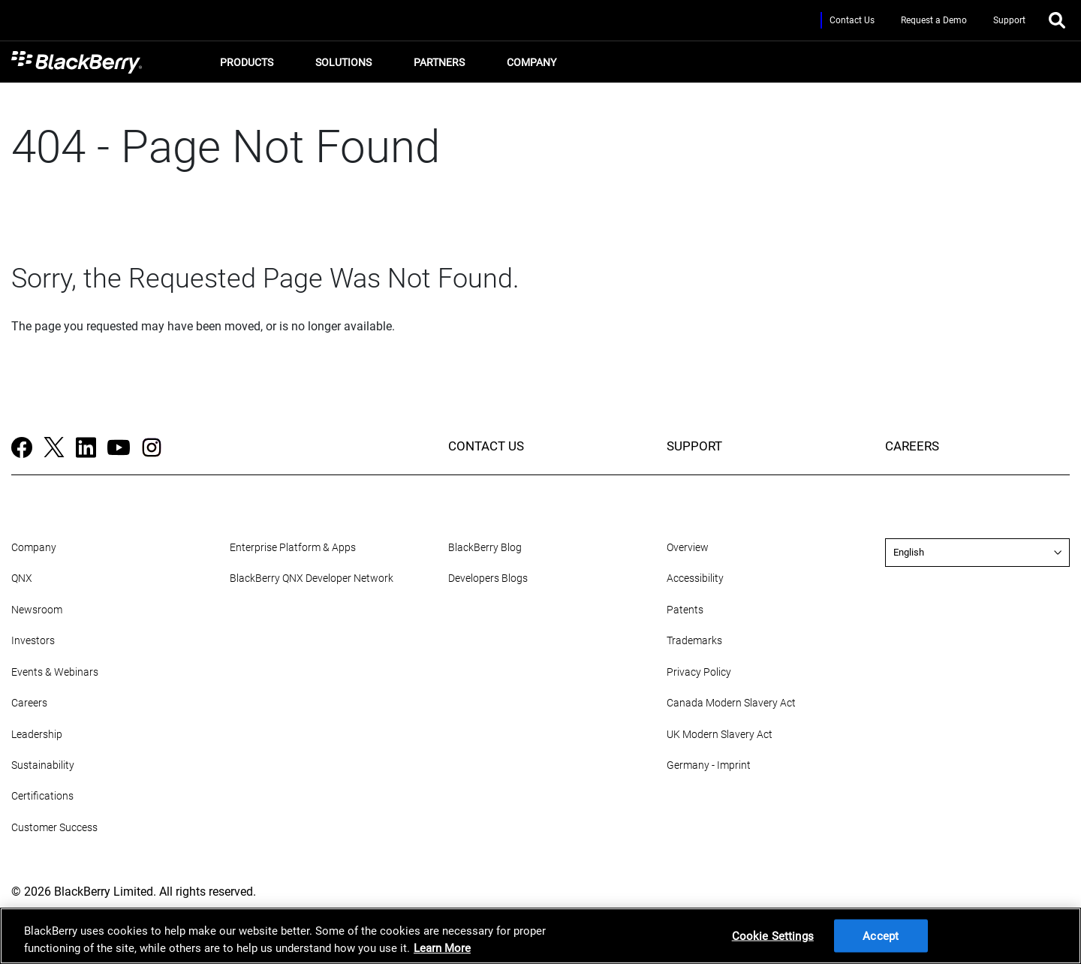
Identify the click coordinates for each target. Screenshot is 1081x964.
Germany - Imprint (709, 765)
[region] (540, 936)
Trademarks (694, 640)
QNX (21, 578)
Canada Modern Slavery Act (731, 703)
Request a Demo (934, 20)
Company (529, 65)
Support (1009, 20)
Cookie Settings (773, 935)
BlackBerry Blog (485, 547)
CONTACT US (486, 445)
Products (244, 65)
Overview (688, 547)
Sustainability (42, 765)
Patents (685, 610)
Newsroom (36, 610)
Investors (33, 640)
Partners (437, 65)
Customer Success (54, 827)
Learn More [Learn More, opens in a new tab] (442, 948)
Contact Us (852, 20)
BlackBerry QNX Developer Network (311, 578)
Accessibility (695, 578)
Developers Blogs (488, 578)
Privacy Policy (699, 672)
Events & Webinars (54, 672)
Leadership (36, 734)
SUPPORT (694, 445)
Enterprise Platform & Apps (293, 547)
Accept (881, 935)
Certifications (42, 796)
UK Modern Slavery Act (719, 734)
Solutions (341, 65)
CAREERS (912, 445)
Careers (29, 703)
